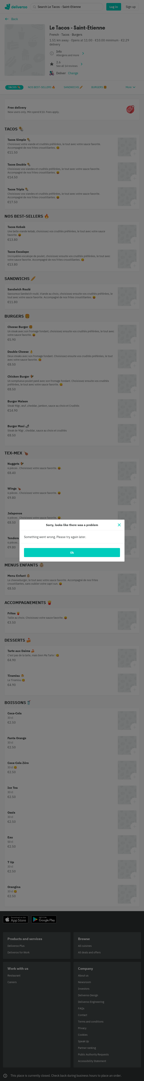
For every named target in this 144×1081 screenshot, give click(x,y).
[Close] (119, 525)
